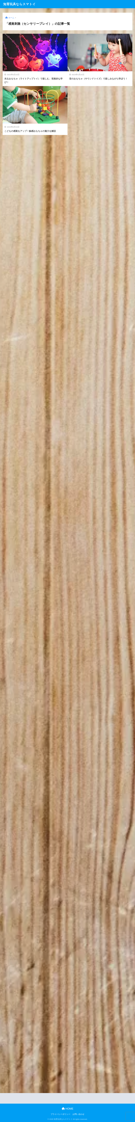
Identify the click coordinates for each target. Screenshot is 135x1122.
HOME (67, 1108)
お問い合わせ (78, 1114)
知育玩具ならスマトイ (19, 4)
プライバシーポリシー (60, 1114)
